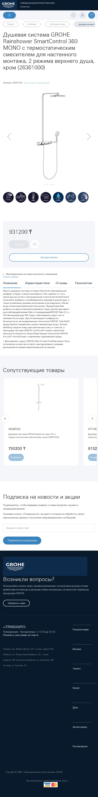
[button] (9, 136)
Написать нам (16, 603)
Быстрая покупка (49, 257)
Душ (75, 707)
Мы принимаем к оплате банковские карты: (47, 781)
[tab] (11, 283)
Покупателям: (81, 629)
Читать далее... (11, 276)
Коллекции (32, 24)
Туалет (77, 668)
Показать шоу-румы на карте (20, 635)
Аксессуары (80, 726)
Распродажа (80, 746)
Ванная (77, 649)
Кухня (76, 687)
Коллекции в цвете (57, 24)
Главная (10, 24)
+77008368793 (14, 627)
